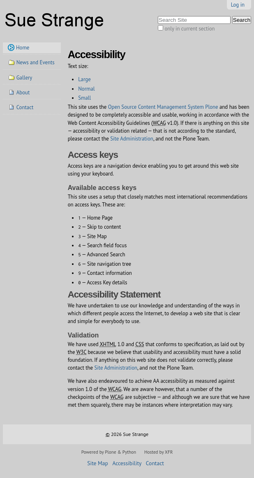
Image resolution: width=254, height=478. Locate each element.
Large (84, 79)
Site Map (97, 463)
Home (22, 47)
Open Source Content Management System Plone (163, 106)
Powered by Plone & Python (108, 452)
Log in (238, 4)
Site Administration (131, 138)
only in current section (189, 28)
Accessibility (126, 463)
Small (84, 97)
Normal (86, 88)
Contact (155, 463)
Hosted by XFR (158, 452)
